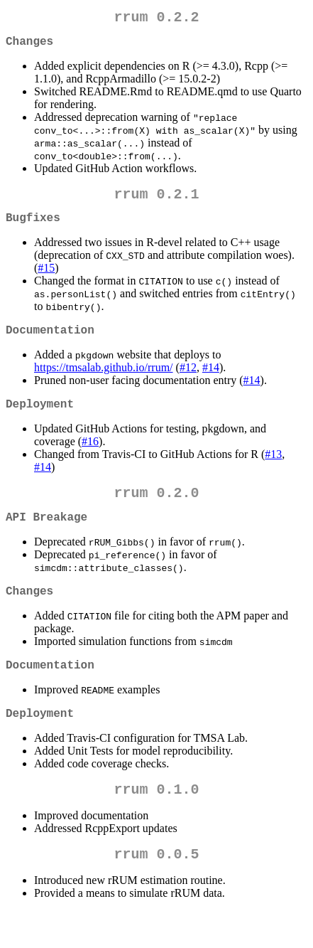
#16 (90, 458)
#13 (273, 471)
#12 (188, 382)
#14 (210, 382)
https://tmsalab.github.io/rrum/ (103, 382)
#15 (46, 279)
